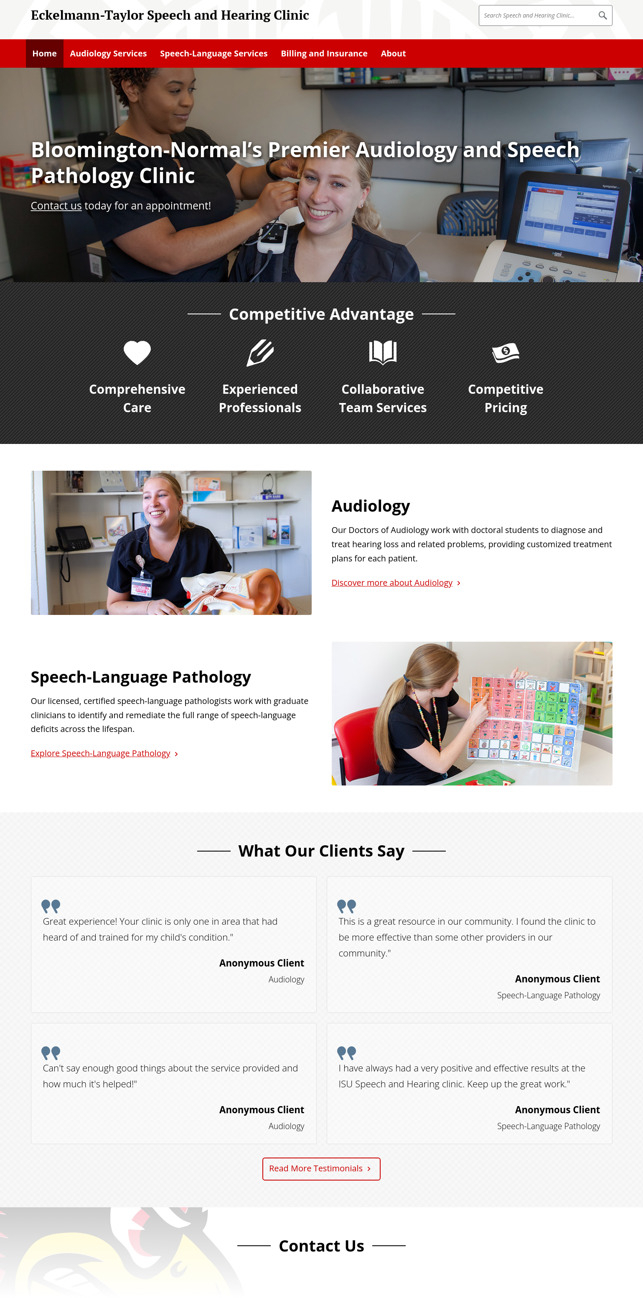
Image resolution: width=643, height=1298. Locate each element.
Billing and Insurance (324, 53)
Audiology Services (108, 53)
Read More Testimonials (316, 1168)
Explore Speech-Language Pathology (100, 753)
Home (44, 53)
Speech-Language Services (213, 53)
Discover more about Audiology (392, 582)
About (393, 53)
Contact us (56, 205)
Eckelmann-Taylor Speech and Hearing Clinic (170, 14)
